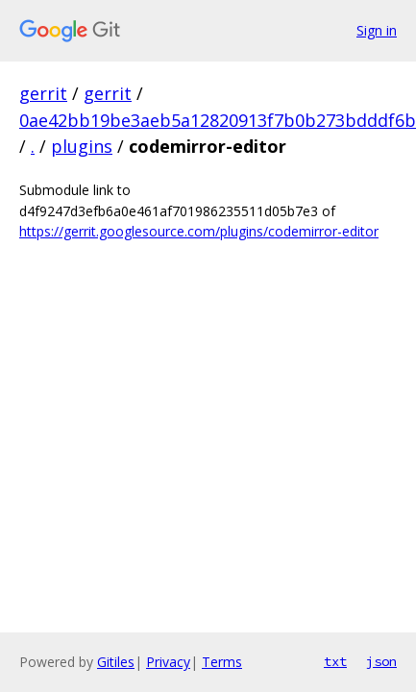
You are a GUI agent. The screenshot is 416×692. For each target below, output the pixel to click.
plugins (81, 146)
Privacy (168, 662)
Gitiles (116, 662)
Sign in (376, 30)
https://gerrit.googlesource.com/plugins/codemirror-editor (199, 231)
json (381, 661)
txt (335, 661)
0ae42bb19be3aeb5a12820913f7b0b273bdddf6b (217, 120)
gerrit (43, 93)
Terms (222, 662)
